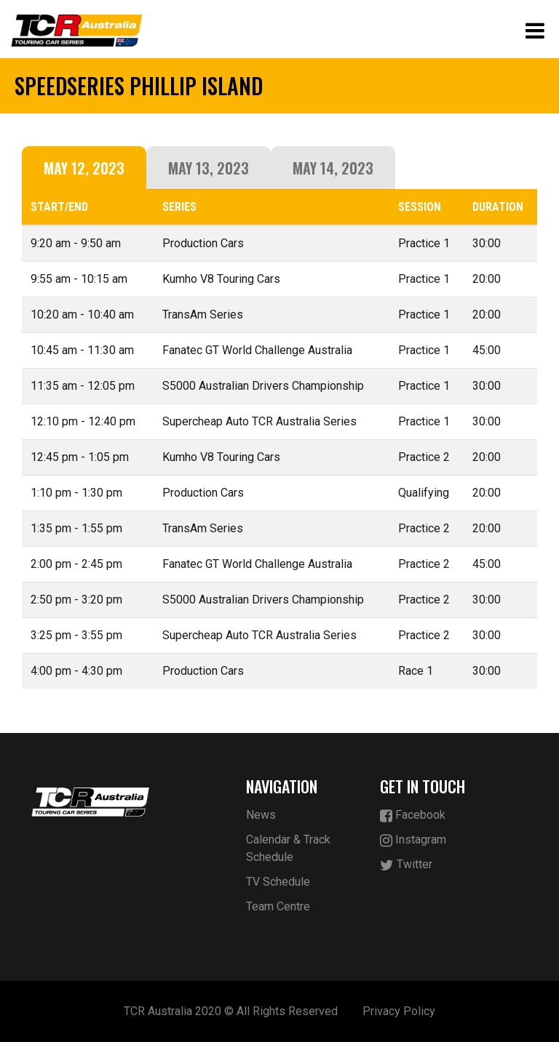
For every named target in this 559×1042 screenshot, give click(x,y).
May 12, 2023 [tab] (84, 168)
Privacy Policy (398, 1011)
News (261, 815)
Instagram (413, 840)
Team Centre (278, 906)
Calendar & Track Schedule (288, 848)
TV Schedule (278, 882)
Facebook (412, 815)
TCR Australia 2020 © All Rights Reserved (231, 1011)
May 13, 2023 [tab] (208, 168)
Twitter (406, 865)
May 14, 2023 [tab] (333, 168)
